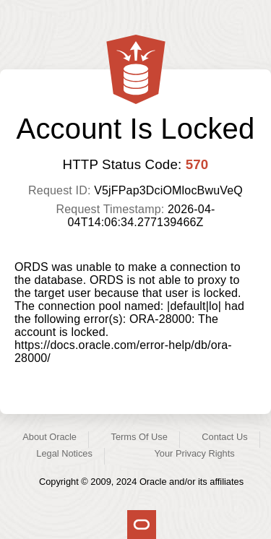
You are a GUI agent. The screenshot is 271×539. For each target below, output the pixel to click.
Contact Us (224, 436)
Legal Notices (64, 453)
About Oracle (49, 436)
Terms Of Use (139, 436)
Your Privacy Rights (194, 453)
